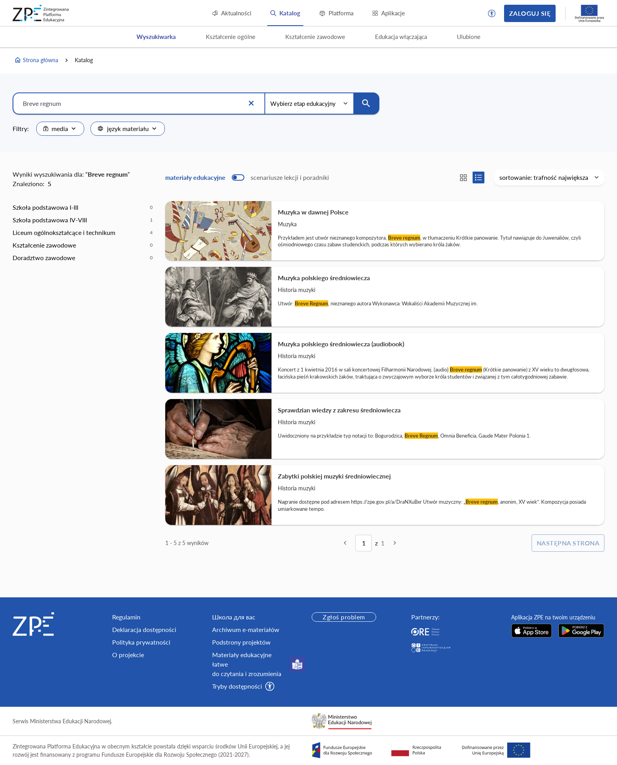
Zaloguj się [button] (529, 13)
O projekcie (128, 654)
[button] (492, 13)
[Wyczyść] (251, 103)
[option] (83, 207)
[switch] (247, 177)
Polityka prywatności (141, 642)
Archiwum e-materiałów (245, 629)
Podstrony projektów (241, 642)
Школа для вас (233, 617)
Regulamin (126, 617)
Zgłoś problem (344, 617)
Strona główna (36, 60)
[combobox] (60, 129)
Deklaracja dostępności (144, 629)
